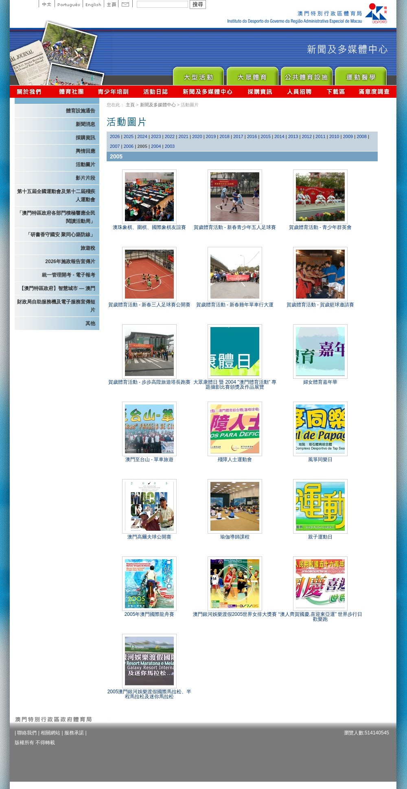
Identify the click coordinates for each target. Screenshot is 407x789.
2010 (334, 136)
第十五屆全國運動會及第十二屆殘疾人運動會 (56, 195)
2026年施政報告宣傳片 (70, 261)
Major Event (198, 74)
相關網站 (50, 733)
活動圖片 (85, 164)
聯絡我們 (27, 733)
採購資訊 (260, 91)
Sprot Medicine (360, 74)
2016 (252, 136)
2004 (156, 146)
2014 (279, 136)
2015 (266, 136)
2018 (225, 136)
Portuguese (69, 3)
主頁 (111, 3)
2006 (128, 146)
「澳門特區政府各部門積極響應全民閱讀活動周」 (56, 217)
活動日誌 (156, 91)
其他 (90, 323)
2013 (293, 136)
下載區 (335, 91)
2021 (183, 136)
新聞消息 (85, 124)
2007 (115, 146)
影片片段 (85, 178)
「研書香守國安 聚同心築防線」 (60, 234)
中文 (47, 3)
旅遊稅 (88, 248)
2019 (211, 136)
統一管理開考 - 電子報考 (68, 275)
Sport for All (252, 74)
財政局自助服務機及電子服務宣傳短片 (56, 306)
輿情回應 (85, 151)
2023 (156, 136)
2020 (197, 136)
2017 (238, 136)
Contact (125, 3)
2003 (170, 146)
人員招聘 (299, 91)
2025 (128, 136)
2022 (170, 136)
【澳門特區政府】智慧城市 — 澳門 (57, 288)
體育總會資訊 (71, 91)
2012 (307, 136)
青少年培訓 (113, 91)
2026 (115, 136)
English (93, 3)
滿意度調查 (374, 91)
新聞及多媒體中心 (208, 91)
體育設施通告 (80, 111)
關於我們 (30, 91)
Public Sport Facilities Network (306, 74)
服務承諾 (74, 733)
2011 (320, 136)
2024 (142, 136)
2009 (348, 136)
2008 (361, 136)
